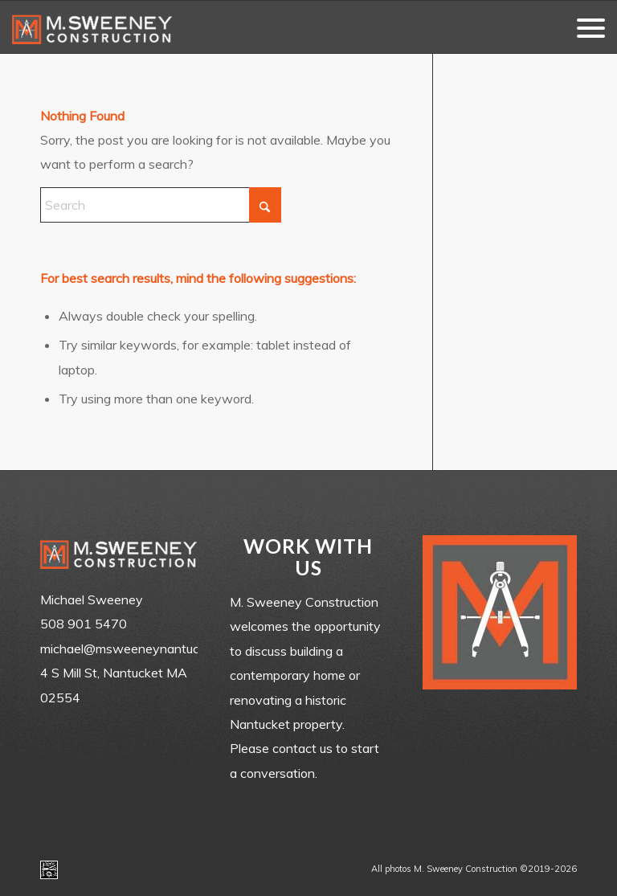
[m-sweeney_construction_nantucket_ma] (92, 27)
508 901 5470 (83, 624)
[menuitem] (583, 27)
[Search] (160, 205)
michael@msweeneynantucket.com (142, 648)
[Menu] (583, 27)
